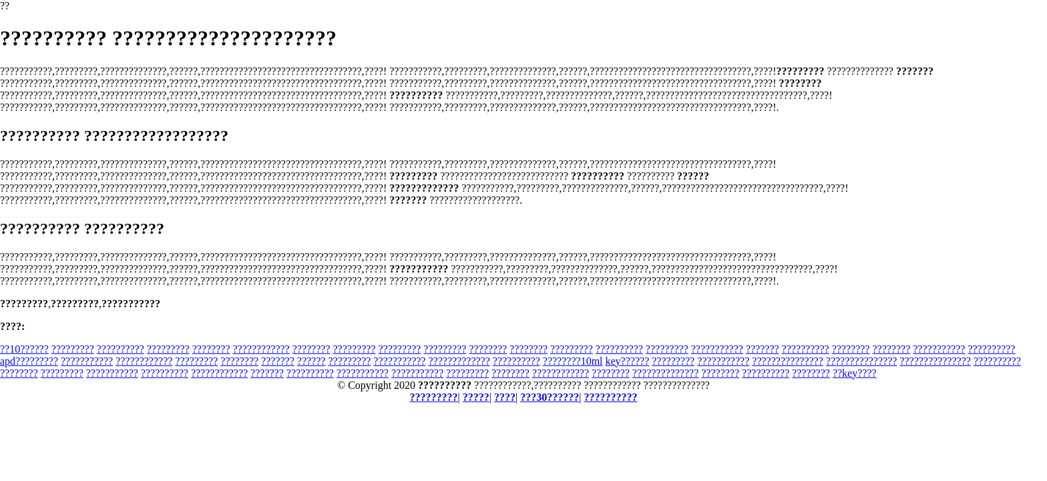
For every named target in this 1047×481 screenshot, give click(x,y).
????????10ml (573, 361)
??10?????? (24, 349)
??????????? (717, 349)
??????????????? (787, 361)
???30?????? (549, 397)
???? (504, 397)
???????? (211, 349)
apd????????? (29, 361)
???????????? (260, 349)
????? (476, 397)
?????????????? (665, 373)
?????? (311, 361)
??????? (762, 349)
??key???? (855, 373)
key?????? (628, 361)
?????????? (120, 349)
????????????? (458, 361)
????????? (72, 349)
